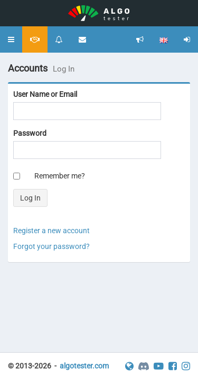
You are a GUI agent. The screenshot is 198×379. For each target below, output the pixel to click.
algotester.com (84, 366)
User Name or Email (45, 94)
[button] (11, 39)
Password (29, 133)
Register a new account (51, 230)
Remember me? (59, 176)
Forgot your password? (51, 246)
